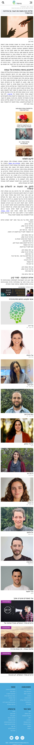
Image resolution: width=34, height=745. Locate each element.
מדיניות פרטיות (11, 718)
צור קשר (13, 726)
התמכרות (28, 704)
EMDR (29, 726)
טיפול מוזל (12, 691)
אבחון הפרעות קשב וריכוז (9, 702)
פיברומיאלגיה (27, 698)
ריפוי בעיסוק (28, 713)
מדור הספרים (12, 698)
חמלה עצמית (5, 211)
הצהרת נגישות (11, 720)
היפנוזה (29, 728)
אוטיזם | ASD (27, 694)
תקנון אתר (12, 715)
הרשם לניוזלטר (11, 728)
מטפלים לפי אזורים (10, 689)
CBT (30, 711)
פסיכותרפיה (21, 287)
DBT (29, 718)
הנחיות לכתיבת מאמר (9, 724)
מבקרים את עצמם (14, 163)
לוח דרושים (12, 700)
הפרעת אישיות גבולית (25, 700)
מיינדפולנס (28, 702)
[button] (3, 2)
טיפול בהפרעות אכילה (9, 696)
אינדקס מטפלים (11, 704)
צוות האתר (12, 713)
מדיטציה (9, 94)
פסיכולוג (29, 689)
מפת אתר (12, 730)
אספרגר (29, 696)
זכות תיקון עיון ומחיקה (9, 722)
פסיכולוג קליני (27, 691)
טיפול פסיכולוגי (27, 724)
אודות (13, 711)
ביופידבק (29, 720)
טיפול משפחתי (27, 722)
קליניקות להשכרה (10, 694)
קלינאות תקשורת (26, 715)
